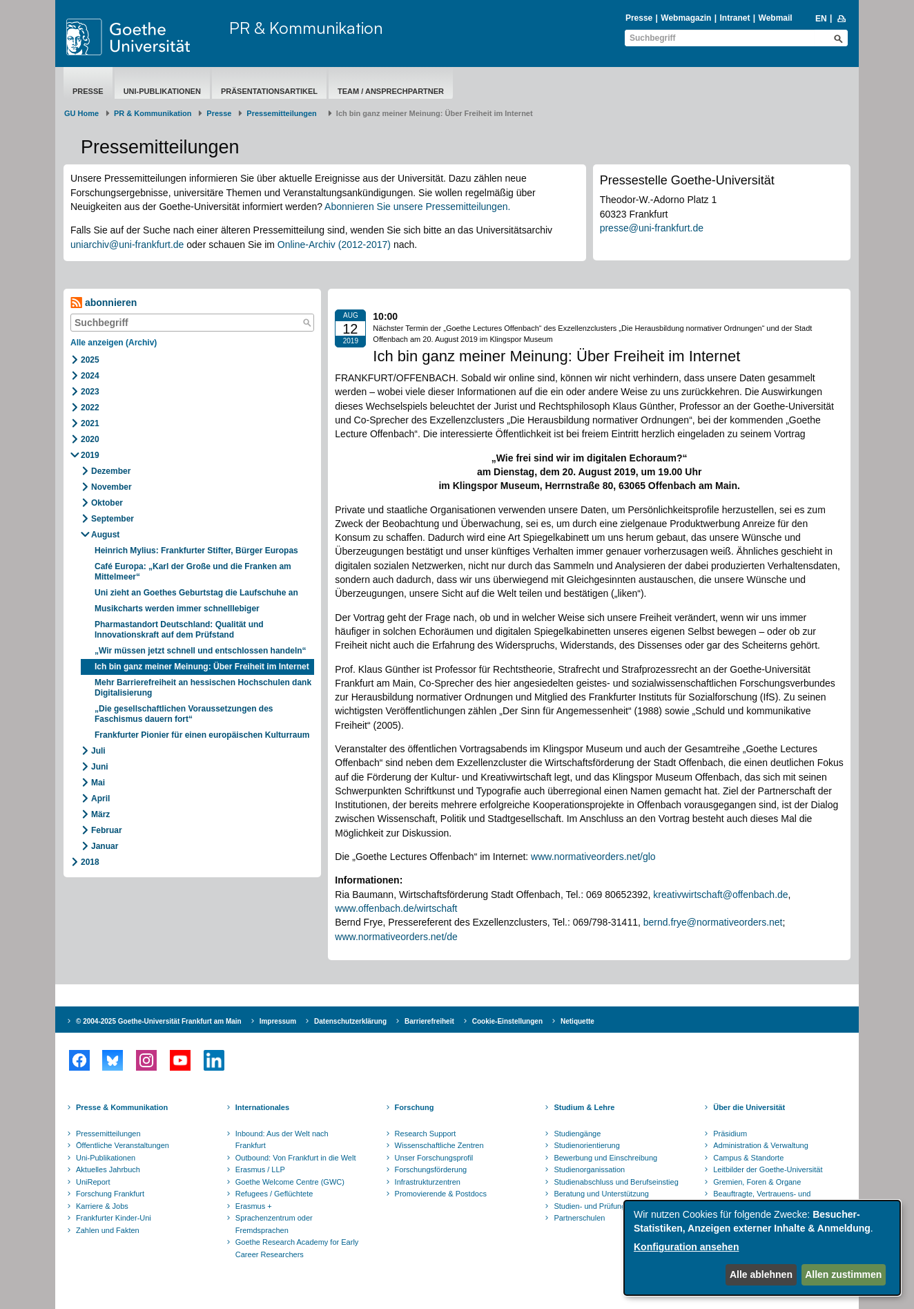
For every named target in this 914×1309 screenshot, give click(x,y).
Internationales (262, 1107)
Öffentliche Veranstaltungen (122, 1145)
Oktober (107, 503)
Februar (106, 830)
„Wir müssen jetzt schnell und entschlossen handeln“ (201, 651)
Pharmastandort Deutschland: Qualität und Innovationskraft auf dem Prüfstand (179, 630)
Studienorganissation (589, 1169)
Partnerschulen (579, 1218)
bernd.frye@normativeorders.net (713, 922)
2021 (90, 423)
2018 (90, 862)
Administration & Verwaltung (760, 1145)
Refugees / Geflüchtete (274, 1193)
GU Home (81, 113)
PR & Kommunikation (306, 27)
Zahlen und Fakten (107, 1230)
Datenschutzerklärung (350, 1021)
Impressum (278, 1021)
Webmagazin (686, 18)
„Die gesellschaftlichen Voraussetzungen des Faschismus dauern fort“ (184, 714)
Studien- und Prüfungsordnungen (609, 1206)
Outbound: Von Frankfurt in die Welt (295, 1158)
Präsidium (730, 1133)
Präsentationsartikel (269, 91)
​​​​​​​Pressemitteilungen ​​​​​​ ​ (283, 113)
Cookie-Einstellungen (507, 1021)
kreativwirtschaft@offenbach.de (720, 894)
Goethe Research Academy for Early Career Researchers (297, 1248)
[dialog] (762, 1248)
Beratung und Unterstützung (601, 1193)
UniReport (93, 1182)
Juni (99, 767)
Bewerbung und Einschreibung (605, 1158)
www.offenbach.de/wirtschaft (396, 908)
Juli (98, 751)
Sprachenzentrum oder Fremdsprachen (274, 1224)
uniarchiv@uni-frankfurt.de (127, 244)
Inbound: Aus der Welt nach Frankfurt (282, 1139)
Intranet (734, 18)
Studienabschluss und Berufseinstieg (616, 1182)
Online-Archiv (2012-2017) (334, 244)
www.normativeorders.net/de (396, 936)
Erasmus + (253, 1206)
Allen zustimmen (843, 1274)
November (111, 487)
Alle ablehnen (761, 1274)
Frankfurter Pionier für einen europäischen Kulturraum (202, 735)
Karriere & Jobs (102, 1206)
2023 (90, 391)
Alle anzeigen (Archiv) (113, 342)
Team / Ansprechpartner (391, 91)
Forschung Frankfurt (110, 1193)
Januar (104, 846)
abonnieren (103, 303)
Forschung (414, 1107)
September (112, 519)
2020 (90, 439)
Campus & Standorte (748, 1158)
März (100, 814)
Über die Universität (749, 1107)
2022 (90, 407)
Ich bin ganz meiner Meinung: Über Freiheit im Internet (202, 666)
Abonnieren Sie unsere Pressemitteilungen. (417, 206)
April (100, 798)
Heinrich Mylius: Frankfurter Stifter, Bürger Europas (196, 550)
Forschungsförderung (431, 1169)
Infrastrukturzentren (427, 1182)
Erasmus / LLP (260, 1169)
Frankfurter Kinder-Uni (113, 1218)
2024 (90, 376)
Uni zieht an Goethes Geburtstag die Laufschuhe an (196, 593)
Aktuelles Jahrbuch (108, 1169)
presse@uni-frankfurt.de (651, 227)
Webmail (776, 18)
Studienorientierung (586, 1145)
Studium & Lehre (584, 1107)
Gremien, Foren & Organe (757, 1182)
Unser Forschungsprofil (434, 1158)
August (105, 534)
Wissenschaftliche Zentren (439, 1145)
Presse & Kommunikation (122, 1107)
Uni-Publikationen (162, 91)
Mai (98, 782)
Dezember (110, 471)
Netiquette (577, 1021)
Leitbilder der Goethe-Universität (767, 1169)
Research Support (425, 1133)
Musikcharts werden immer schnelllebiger (177, 608)
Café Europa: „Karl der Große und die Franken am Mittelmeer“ (193, 572)
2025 (90, 360)
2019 (90, 455)
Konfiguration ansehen (686, 1246)
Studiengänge (577, 1133)
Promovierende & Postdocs (441, 1193)
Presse (638, 18)
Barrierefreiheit (429, 1021)
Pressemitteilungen (108, 1133)
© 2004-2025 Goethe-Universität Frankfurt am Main (159, 1021)
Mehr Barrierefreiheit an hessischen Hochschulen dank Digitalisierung (203, 688)
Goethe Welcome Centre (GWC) (289, 1182)
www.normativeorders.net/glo (593, 856)
